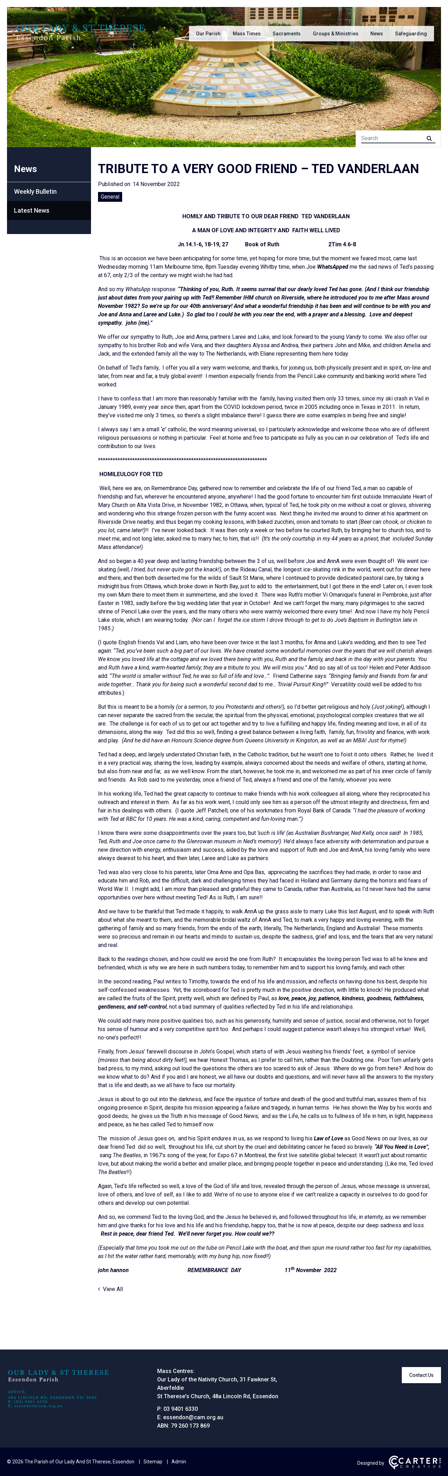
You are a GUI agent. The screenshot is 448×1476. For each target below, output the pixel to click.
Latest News (31, 210)
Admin (179, 1461)
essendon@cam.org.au (193, 1417)
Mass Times (247, 33)
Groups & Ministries (335, 33)
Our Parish (208, 33)
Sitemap (153, 1461)
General (110, 196)
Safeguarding (411, 33)
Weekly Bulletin (35, 191)
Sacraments (287, 33)
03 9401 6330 (180, 1409)
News (376, 33)
